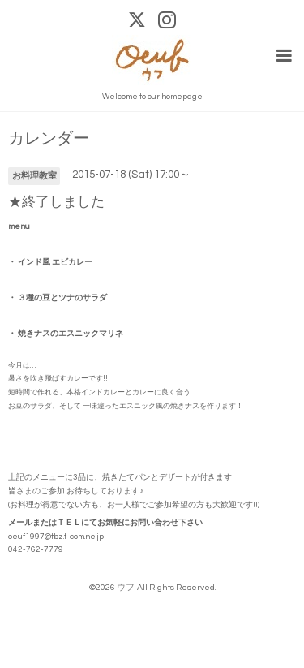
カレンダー (48, 139)
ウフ (126, 587)
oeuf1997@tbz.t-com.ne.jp (56, 536)
